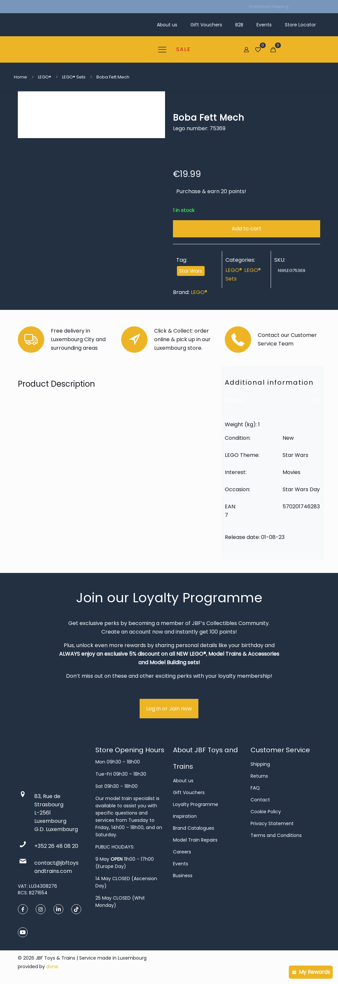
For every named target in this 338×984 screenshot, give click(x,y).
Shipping (260, 764)
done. (52, 966)
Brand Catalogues (193, 828)
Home (20, 77)
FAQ (255, 788)
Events (180, 863)
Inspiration (185, 816)
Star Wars (190, 271)
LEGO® (44, 77)
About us (183, 780)
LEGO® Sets (73, 77)
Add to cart (246, 228)
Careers (182, 852)
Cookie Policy (266, 811)
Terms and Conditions (276, 835)
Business (182, 875)
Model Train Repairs (195, 840)
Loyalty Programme (195, 804)
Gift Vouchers (189, 792)
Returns (259, 776)
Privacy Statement (272, 823)
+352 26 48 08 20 (56, 846)
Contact (260, 799)
